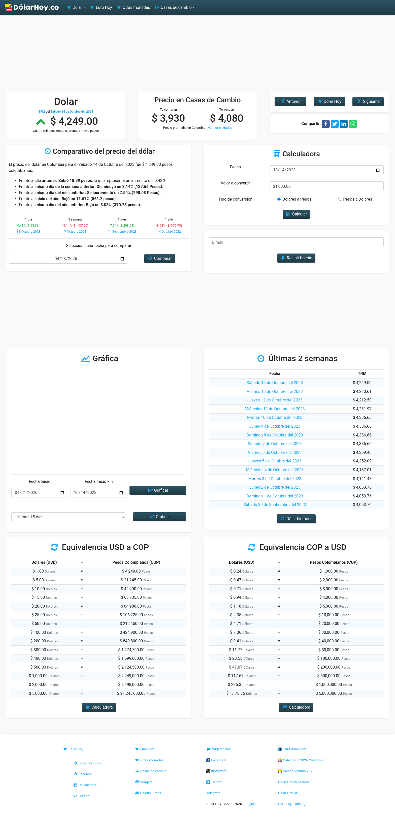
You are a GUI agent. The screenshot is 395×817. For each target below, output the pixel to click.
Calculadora (84, 785)
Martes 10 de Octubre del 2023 (274, 417)
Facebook (216, 760)
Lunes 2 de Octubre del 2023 (275, 487)
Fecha (235, 167)
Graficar (157, 490)
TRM (42, 111)
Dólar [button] (74, 7)
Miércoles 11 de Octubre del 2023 (275, 408)
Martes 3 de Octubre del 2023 (274, 478)
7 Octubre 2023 (75, 231)
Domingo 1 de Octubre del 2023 (275, 496)
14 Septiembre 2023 (122, 231)
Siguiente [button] (368, 101)
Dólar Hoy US (288, 793)
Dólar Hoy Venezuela (294, 782)
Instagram (216, 771)
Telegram (213, 793)
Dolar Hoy (73, 749)
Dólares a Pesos (296, 199)
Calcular (296, 214)
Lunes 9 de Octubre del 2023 (275, 426)
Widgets (144, 782)
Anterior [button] (290, 101)
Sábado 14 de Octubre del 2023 (275, 382)
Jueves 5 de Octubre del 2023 (274, 461)
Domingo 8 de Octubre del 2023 (275, 435)
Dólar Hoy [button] (329, 101)
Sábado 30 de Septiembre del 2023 (275, 504)
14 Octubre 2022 (169, 231)
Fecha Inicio (40, 481)
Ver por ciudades (220, 128)
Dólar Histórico (87, 763)
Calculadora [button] (99, 707)
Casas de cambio (151, 771)
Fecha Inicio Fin (99, 481)
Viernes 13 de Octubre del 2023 (275, 391)
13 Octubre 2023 (28, 231)
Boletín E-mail (148, 793)
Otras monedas (133, 7)
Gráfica (81, 796)
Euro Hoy (100, 7)
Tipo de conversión (235, 199)
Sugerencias (218, 749)
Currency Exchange (292, 804)
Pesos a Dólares (357, 199)
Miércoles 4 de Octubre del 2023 (275, 469)
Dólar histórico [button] (296, 518)
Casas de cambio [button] (173, 7)
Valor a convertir (235, 183)
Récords (82, 774)
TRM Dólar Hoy (292, 749)
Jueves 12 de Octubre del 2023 (274, 400)
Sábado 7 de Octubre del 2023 (275, 443)
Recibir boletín (296, 258)
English (250, 804)
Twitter (214, 782)
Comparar (159, 258)
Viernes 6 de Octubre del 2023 (275, 452)
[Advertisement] (197, 53)
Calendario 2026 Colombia (300, 760)
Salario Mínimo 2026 (296, 771)
